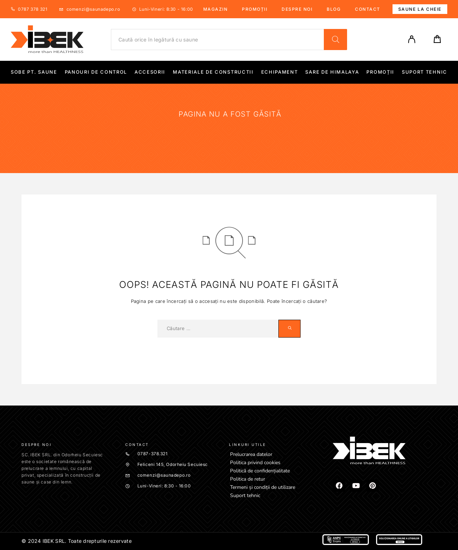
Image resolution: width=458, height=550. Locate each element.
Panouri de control (96, 72)
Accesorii (150, 72)
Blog (334, 9)
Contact (367, 9)
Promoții (254, 9)
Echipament (279, 72)
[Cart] (437, 41)
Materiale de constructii (213, 72)
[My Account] (412, 39)
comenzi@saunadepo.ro (93, 9)
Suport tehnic (424, 72)
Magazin (215, 9)
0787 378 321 (32, 9)
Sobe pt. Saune (34, 72)
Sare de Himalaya (332, 72)
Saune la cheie (420, 9)
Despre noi (297, 9)
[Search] (335, 39)
